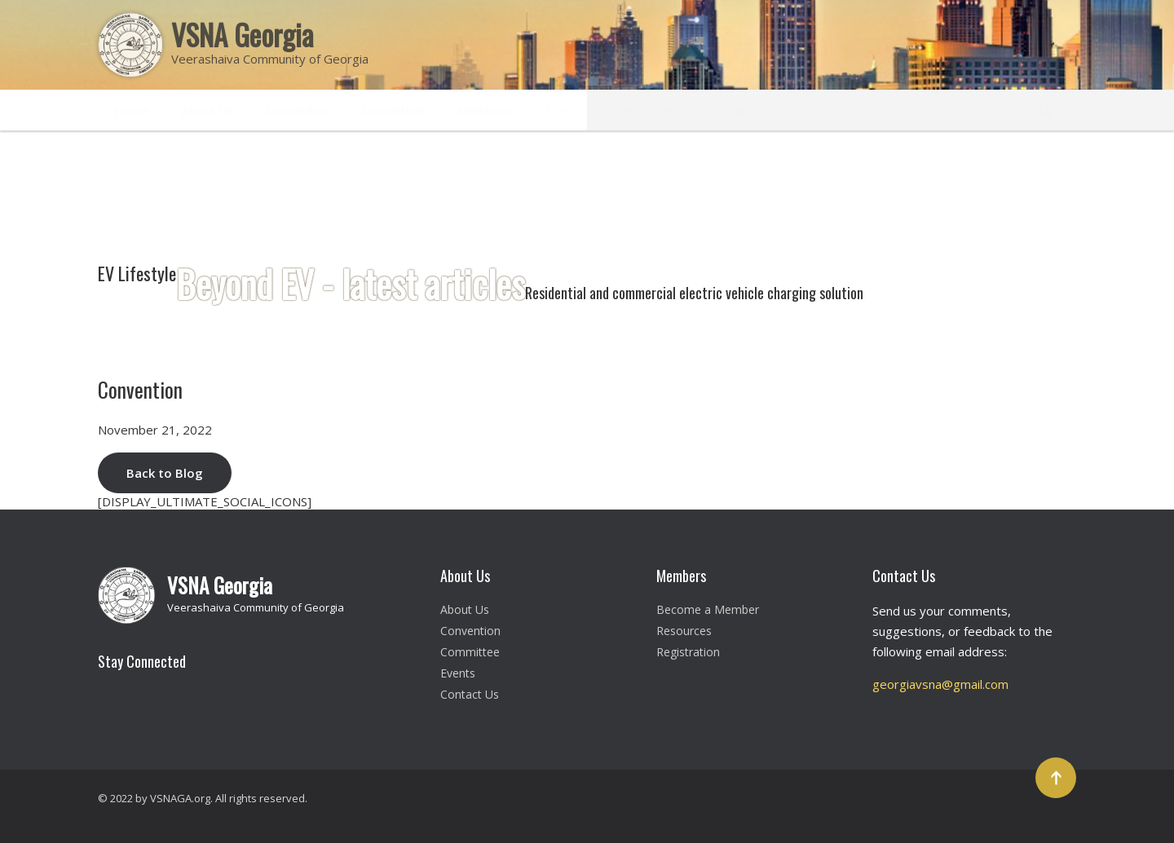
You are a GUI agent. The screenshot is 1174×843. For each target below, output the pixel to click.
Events (564, 110)
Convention (298, 110)
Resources (646, 110)
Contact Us (740, 110)
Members (484, 110)
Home (131, 110)
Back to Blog (164, 473)
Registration (688, 652)
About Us (208, 110)
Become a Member (707, 609)
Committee (393, 110)
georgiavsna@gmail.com (940, 684)
